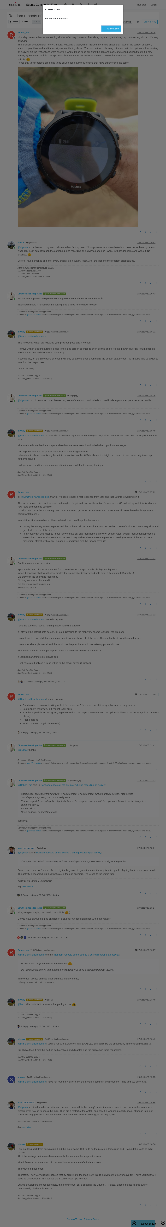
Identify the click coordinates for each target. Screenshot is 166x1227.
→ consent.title (111, 28)
